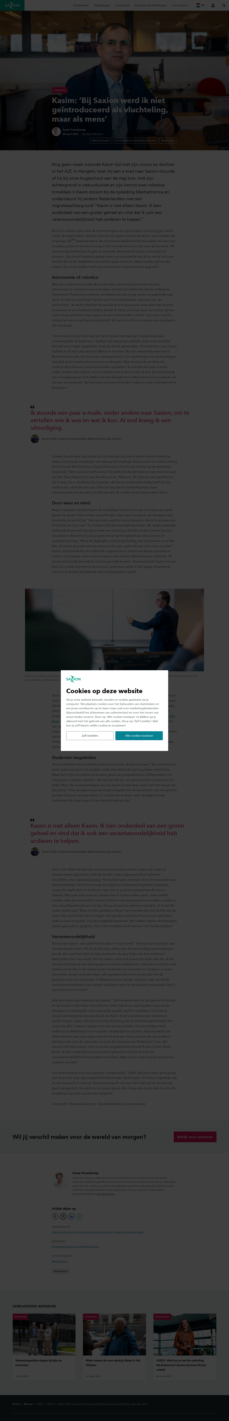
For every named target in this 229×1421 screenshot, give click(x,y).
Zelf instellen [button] (90, 735)
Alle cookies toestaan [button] (139, 735)
